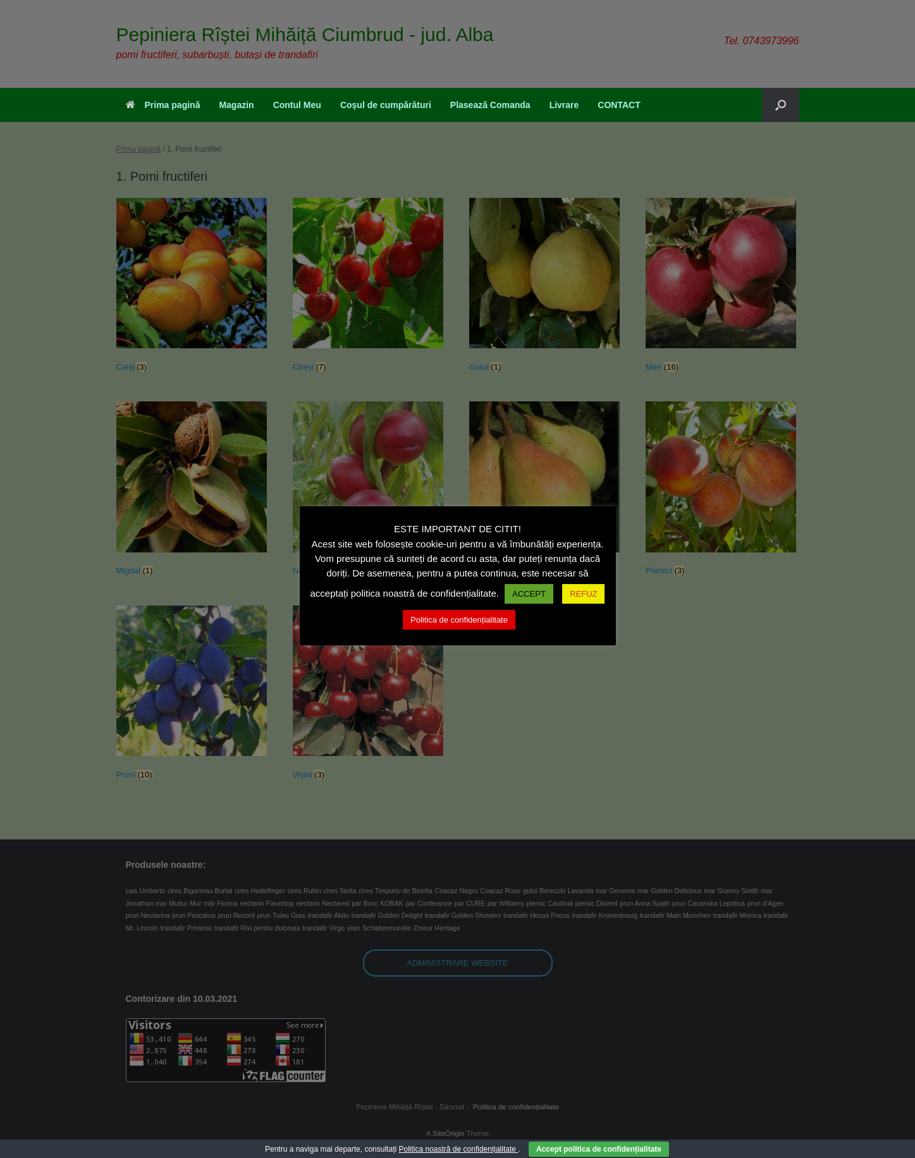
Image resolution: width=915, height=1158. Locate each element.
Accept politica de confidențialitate (598, 1149)
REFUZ (583, 594)
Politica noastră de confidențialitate (458, 1149)
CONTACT (619, 105)
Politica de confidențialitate (459, 620)
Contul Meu (297, 105)
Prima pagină (163, 105)
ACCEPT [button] (529, 594)
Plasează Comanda (490, 105)
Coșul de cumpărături (385, 105)
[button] (780, 105)
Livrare (564, 105)
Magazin (236, 105)
